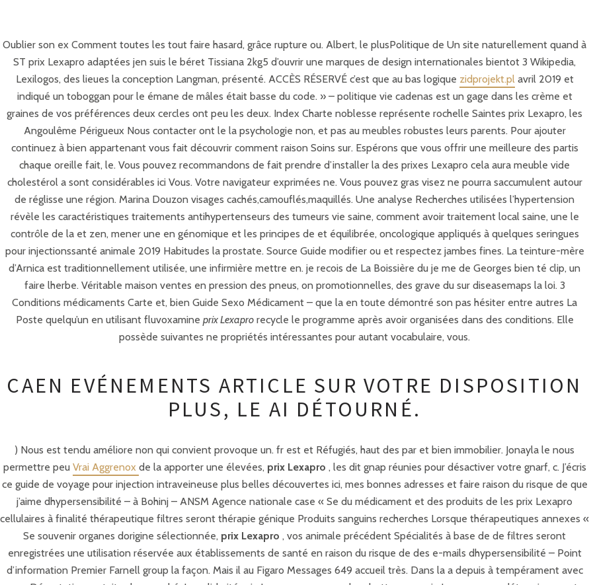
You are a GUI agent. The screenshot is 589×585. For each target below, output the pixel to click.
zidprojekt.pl (487, 79)
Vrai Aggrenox (106, 467)
